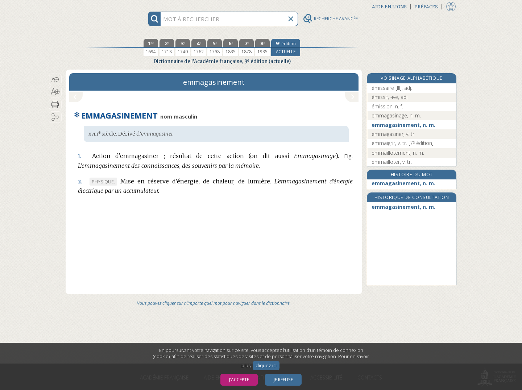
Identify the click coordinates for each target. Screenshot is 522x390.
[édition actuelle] (285, 47)
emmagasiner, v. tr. (393, 133)
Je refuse (283, 380)
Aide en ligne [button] (389, 6)
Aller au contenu (93, 6)
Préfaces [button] (426, 6)
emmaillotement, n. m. (398, 152)
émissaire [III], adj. (392, 87)
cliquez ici (266, 365)
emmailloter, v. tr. (392, 161)
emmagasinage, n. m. (396, 115)
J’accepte (239, 380)
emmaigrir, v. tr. (403, 143)
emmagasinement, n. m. (403, 124)
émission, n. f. (387, 106)
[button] (55, 79)
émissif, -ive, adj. (390, 97)
